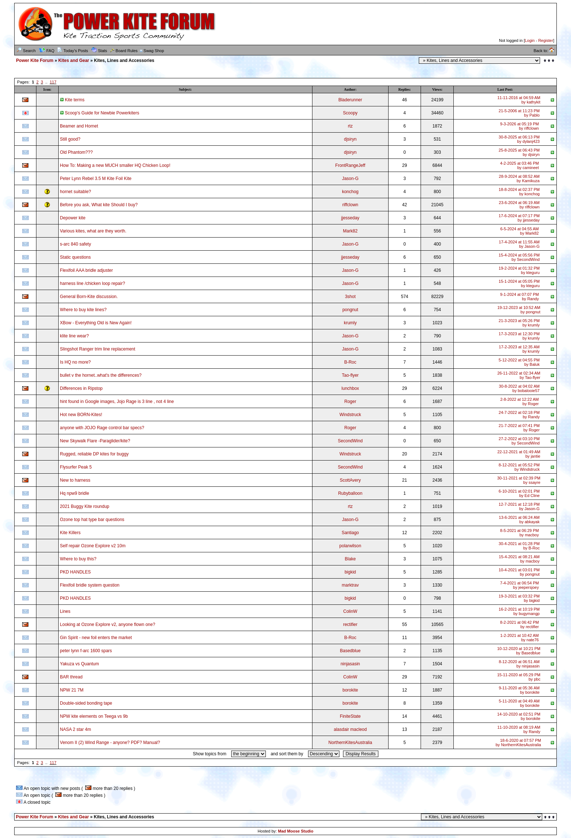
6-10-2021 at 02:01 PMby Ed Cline (519, 493)
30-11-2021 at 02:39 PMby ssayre (518, 480)
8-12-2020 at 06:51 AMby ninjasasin (519, 663)
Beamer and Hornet (79, 126)
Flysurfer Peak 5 (76, 467)
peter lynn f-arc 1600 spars (86, 650)
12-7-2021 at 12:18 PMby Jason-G (519, 506)
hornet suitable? (75, 191)
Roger (350, 401)
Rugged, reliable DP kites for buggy (94, 454)
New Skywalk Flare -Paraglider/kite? (95, 440)
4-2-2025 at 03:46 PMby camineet (519, 165)
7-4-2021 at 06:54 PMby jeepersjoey (519, 585)
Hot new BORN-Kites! (81, 414)
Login (530, 40)
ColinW (350, 611)
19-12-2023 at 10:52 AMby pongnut (518, 309)
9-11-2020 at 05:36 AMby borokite (519, 690)
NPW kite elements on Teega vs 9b (94, 716)
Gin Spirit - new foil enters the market (96, 637)
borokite (350, 690)
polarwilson (350, 545)
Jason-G (350, 178)
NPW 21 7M (72, 690)
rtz (350, 126)
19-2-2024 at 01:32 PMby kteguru (519, 270)
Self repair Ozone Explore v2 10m (93, 545)
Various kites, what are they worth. (93, 231)
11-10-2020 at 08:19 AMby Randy (518, 729)
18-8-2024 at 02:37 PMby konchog (519, 191)
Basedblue (350, 650)
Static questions (75, 257)
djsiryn (350, 139)
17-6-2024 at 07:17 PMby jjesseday (519, 218)
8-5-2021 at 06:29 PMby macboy (519, 532)
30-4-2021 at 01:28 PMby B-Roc (519, 545)
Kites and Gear (73, 60)
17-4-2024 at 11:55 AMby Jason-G (519, 244)
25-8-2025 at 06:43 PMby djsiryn (519, 152)
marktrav (350, 585)
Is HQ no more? (75, 362)
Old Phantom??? (76, 152)
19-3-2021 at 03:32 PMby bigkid (519, 598)
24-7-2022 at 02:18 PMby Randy (519, 414)
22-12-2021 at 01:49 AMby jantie (518, 454)
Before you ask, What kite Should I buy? (99, 204)
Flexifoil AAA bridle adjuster (86, 270)
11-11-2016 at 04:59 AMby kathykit (518, 99)
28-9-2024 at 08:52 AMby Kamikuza (519, 178)
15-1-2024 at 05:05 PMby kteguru (519, 283)
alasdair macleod (350, 729)
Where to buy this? (78, 558)
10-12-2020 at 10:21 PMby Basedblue (518, 650)
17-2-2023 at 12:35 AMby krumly (519, 349)
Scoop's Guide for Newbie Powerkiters (99, 112)
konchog (350, 191)
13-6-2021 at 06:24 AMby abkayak (519, 519)
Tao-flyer (350, 375)
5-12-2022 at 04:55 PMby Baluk (519, 362)
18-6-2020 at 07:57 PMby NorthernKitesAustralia (518, 742)
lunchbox (350, 388)
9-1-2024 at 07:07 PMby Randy (519, 296)
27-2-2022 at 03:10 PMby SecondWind (519, 440)
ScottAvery (350, 480)
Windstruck (350, 414)
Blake (350, 558)
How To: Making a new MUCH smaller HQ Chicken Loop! (115, 165)
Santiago (350, 532)
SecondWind (350, 440)
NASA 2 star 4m (75, 729)
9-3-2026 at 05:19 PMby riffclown (519, 126)
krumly (350, 322)
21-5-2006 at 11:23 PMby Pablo (519, 113)
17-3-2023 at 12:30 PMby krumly (519, 336)
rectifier (350, 624)
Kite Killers (70, 532)
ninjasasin (350, 663)
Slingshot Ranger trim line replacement (97, 349)
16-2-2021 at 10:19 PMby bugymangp (519, 611)
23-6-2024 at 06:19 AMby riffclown (519, 204)
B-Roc (350, 362)
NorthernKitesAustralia (350, 742)
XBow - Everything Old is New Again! (96, 322)
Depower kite (73, 217)
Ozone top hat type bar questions (92, 519)
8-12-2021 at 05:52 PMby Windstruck (519, 467)
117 (53, 82)
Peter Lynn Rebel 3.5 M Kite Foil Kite (95, 178)
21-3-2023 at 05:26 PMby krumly (519, 322)
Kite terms (72, 99)
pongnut (350, 309)
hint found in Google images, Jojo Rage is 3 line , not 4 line (117, 401)
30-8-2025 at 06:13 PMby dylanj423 (519, 139)
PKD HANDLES (75, 572)
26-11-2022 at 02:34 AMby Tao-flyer (518, 375)
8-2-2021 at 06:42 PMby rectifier (519, 624)
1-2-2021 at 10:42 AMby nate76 (519, 637)
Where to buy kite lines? (83, 309)
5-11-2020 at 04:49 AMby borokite (519, 703)
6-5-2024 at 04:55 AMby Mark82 (519, 231)
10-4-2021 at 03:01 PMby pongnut (519, 572)
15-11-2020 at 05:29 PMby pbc (518, 677)
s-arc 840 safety (75, 244)
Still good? (70, 139)
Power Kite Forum (35, 60)
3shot (350, 296)
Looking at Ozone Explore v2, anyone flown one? (107, 624)
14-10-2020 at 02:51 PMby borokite (518, 716)
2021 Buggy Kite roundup (84, 506)
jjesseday (350, 217)
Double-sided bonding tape (86, 703)
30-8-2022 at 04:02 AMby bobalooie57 (519, 388)
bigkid (350, 572)
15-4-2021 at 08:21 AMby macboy (519, 559)
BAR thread (71, 677)
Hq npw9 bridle (74, 493)
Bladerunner (350, 99)
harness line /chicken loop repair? (92, 283)
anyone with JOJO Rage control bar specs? (102, 427)
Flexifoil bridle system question (89, 585)
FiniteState (350, 716)
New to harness (75, 480)
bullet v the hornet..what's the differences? (101, 375)
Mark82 (350, 231)
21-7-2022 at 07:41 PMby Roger (519, 427)
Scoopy (350, 112)
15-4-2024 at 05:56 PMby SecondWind (519, 257)
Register (545, 40)
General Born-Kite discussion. (89, 296)
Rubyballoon (350, 493)
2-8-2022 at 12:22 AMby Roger (519, 401)
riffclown (350, 204)
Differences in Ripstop (81, 388)
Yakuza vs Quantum (79, 663)
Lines (65, 611)
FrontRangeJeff (350, 165)
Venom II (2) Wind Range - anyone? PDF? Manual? (110, 742)
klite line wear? (74, 335)
